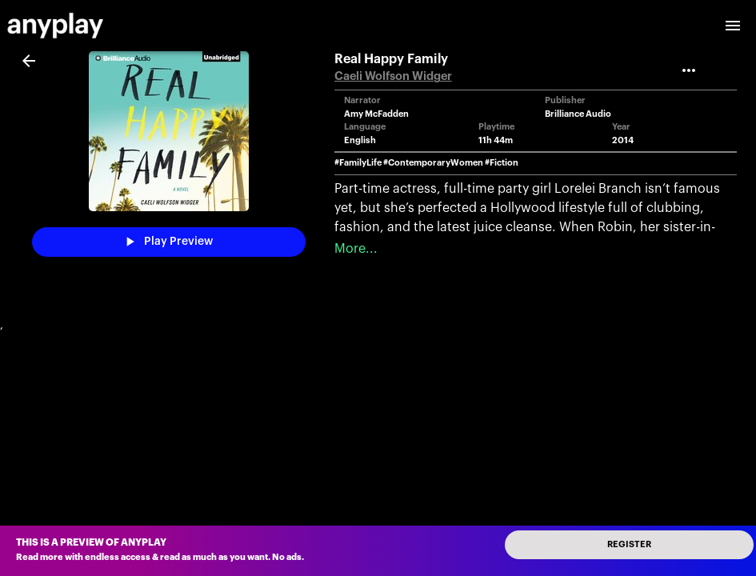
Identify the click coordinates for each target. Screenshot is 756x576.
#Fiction (501, 162)
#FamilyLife (358, 162)
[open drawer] (733, 25)
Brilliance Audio (578, 114)
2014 (623, 140)
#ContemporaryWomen (433, 162)
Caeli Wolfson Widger (393, 76)
